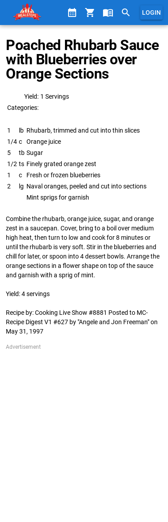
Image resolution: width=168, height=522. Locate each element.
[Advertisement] (84, 434)
